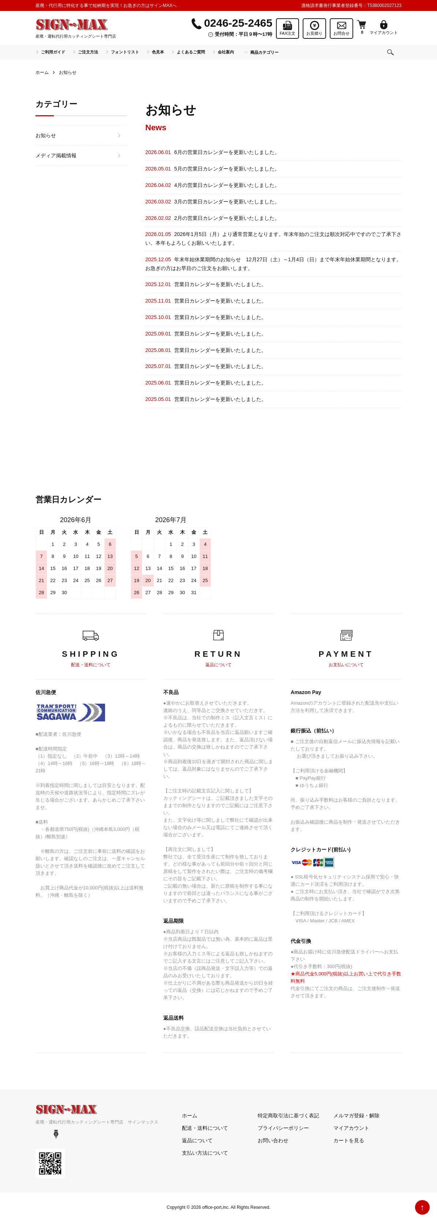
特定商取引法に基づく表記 (288, 1115)
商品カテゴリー (264, 52)
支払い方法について (205, 1153)
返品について (197, 1140)
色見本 (158, 52)
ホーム (42, 72)
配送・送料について (205, 1128)
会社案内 (226, 52)
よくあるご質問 (191, 52)
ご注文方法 (88, 52)
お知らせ (46, 135)
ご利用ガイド (53, 52)
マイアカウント (351, 1128)
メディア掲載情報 (56, 155)
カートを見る (348, 1140)
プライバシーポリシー (283, 1128)
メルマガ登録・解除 (356, 1115)
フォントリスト (125, 52)
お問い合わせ (273, 1140)
